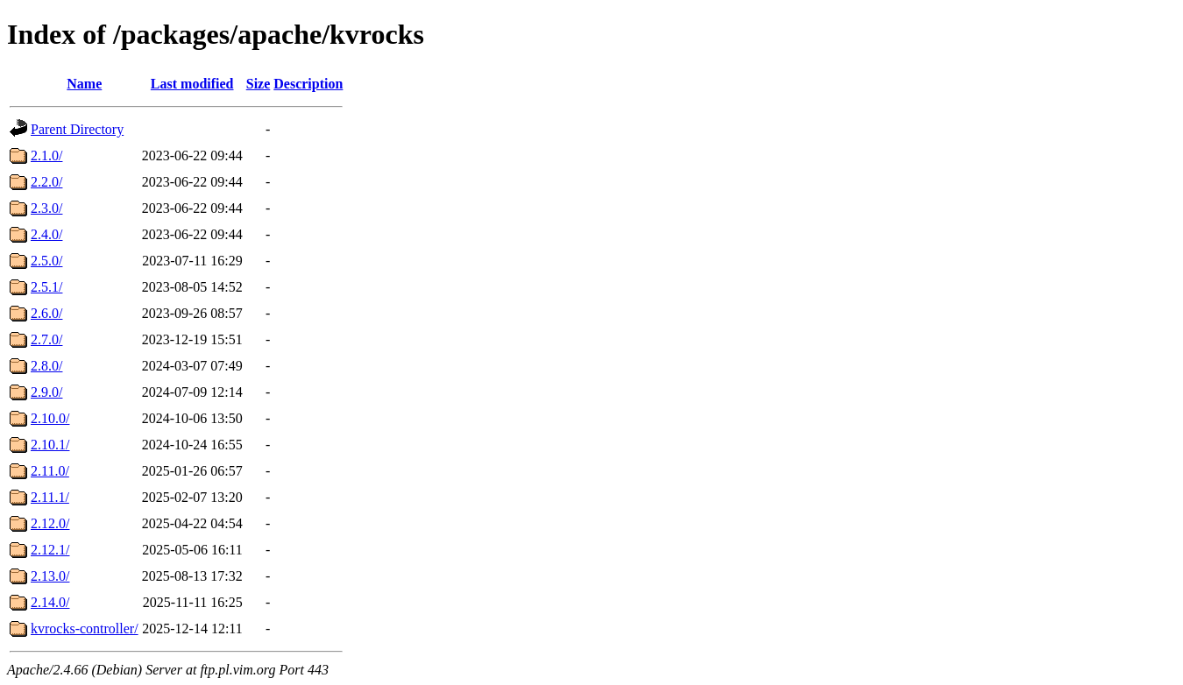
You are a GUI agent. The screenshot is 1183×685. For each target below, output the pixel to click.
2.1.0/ (46, 155)
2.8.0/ (46, 365)
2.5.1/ (46, 286)
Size (258, 83)
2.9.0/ (46, 392)
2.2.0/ (46, 181)
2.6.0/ (46, 313)
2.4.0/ (46, 234)
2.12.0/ (50, 523)
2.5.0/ (46, 260)
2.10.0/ (50, 418)
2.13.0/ (50, 575)
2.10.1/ (50, 444)
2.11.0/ (50, 470)
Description (308, 83)
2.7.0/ (46, 339)
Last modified (192, 83)
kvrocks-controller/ (84, 628)
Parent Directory (77, 129)
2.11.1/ (50, 497)
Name (84, 83)
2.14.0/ (50, 602)
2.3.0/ (46, 208)
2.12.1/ (50, 549)
